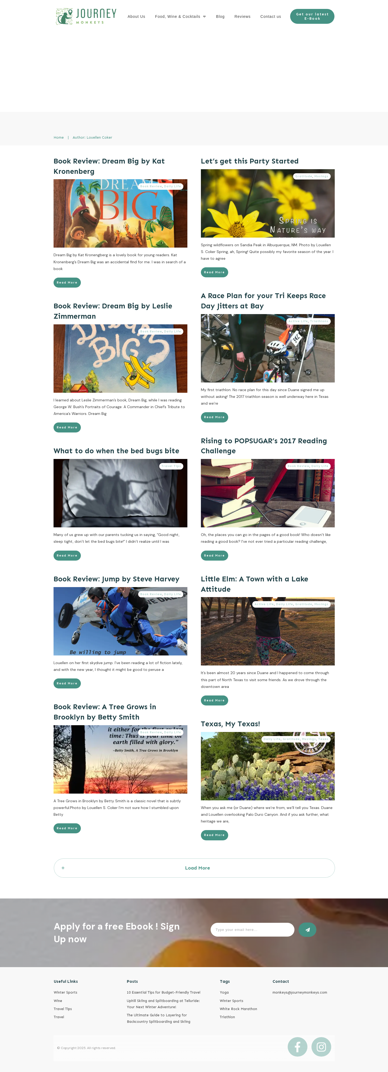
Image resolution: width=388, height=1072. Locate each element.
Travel (59, 1017)
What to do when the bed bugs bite (116, 451)
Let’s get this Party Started (250, 161)
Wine (58, 1001)
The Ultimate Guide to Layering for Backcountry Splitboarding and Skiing (158, 1018)
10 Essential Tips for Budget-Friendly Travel (163, 992)
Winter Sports (65, 992)
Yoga (224, 992)
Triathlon (227, 1017)
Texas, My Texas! (230, 724)
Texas (323, 739)
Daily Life (172, 186)
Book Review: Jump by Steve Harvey (117, 579)
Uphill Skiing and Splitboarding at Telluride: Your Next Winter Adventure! (163, 1004)
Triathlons (319, 321)
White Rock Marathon (238, 1009)
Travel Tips (171, 466)
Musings (321, 176)
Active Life (298, 321)
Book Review (151, 186)
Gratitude (303, 176)
